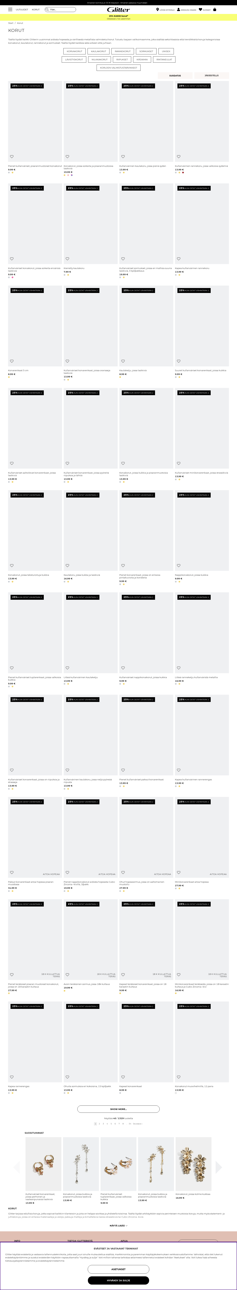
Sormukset (146, 51)
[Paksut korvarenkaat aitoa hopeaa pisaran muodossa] (35, 845)
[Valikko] (10, 9)
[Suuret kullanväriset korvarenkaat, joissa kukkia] (202, 334)
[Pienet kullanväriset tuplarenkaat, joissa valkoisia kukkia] (35, 640)
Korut (20, 23)
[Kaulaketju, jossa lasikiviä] (146, 334)
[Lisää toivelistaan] (11, 157)
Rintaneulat (164, 59)
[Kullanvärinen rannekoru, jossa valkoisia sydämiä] (202, 129)
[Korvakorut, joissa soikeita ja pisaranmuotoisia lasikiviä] (91, 129)
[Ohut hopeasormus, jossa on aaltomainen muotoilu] (146, 845)
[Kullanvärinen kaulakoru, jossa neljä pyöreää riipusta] (91, 743)
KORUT (36, 9)
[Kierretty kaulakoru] (91, 231)
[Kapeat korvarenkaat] (146, 1048)
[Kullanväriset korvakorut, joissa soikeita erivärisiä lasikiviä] (35, 231)
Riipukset (122, 59)
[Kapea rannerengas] (35, 1048)
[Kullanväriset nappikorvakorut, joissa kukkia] (146, 640)
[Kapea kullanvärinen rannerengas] (202, 743)
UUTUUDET (22, 9)
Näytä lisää (118, 1225)
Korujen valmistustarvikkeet (118, 67)
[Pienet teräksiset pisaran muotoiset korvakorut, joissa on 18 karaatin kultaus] (35, 947)
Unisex (166, 51)
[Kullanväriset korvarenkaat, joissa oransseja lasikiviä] (91, 334)
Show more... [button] (118, 1109)
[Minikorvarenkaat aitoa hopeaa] (202, 845)
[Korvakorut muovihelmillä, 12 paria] (202, 1048)
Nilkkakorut (99, 59)
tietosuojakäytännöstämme (20, 1260)
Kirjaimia (142, 59)
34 (130, 1124)
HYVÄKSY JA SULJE (118, 1280)
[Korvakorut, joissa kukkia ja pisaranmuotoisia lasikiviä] (146, 436)
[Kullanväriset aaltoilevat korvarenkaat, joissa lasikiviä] (35, 436)
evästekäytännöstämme (51, 1260)
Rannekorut (123, 51)
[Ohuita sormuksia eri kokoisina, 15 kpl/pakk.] (91, 1048)
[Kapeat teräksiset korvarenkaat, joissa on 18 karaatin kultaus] (146, 947)
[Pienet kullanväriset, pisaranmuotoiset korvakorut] (35, 129)
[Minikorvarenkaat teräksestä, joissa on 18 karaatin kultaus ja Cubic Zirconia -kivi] (202, 947)
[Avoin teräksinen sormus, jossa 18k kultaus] (91, 947)
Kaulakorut (98, 51)
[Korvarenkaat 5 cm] (35, 334)
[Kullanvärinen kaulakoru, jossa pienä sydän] (146, 129)
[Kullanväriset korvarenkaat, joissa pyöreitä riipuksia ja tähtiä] (91, 436)
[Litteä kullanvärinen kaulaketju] (91, 640)
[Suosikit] (206, 9)
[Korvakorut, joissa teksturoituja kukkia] (35, 538)
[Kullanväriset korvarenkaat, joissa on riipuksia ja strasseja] (35, 743)
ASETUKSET (118, 1269)
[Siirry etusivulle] (118, 9)
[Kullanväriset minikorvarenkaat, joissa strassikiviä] (202, 436)
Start (10, 23)
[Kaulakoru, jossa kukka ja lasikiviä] (91, 538)
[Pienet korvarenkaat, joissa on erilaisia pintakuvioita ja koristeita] (146, 538)
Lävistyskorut (74, 59)
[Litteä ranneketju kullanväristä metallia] (202, 640)
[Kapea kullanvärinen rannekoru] (202, 231)
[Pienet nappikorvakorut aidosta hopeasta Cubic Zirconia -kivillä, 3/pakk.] (91, 845)
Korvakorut (74, 51)
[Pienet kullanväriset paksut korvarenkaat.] (146, 743)
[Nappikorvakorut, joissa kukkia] (202, 538)
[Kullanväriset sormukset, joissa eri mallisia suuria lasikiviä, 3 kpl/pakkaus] (146, 231)
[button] (188, 9)
